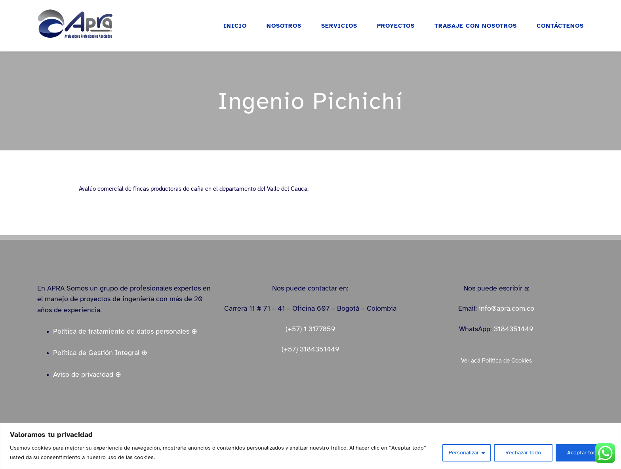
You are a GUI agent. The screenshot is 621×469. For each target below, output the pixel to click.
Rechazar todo (523, 452)
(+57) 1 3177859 (310, 329)
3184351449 (513, 329)
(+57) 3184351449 (310, 349)
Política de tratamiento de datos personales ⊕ (125, 331)
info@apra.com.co (506, 308)
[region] (310, 446)
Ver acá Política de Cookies (496, 360)
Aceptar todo (583, 452)
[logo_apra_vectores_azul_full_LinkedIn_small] (74, 11)
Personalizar (464, 452)
